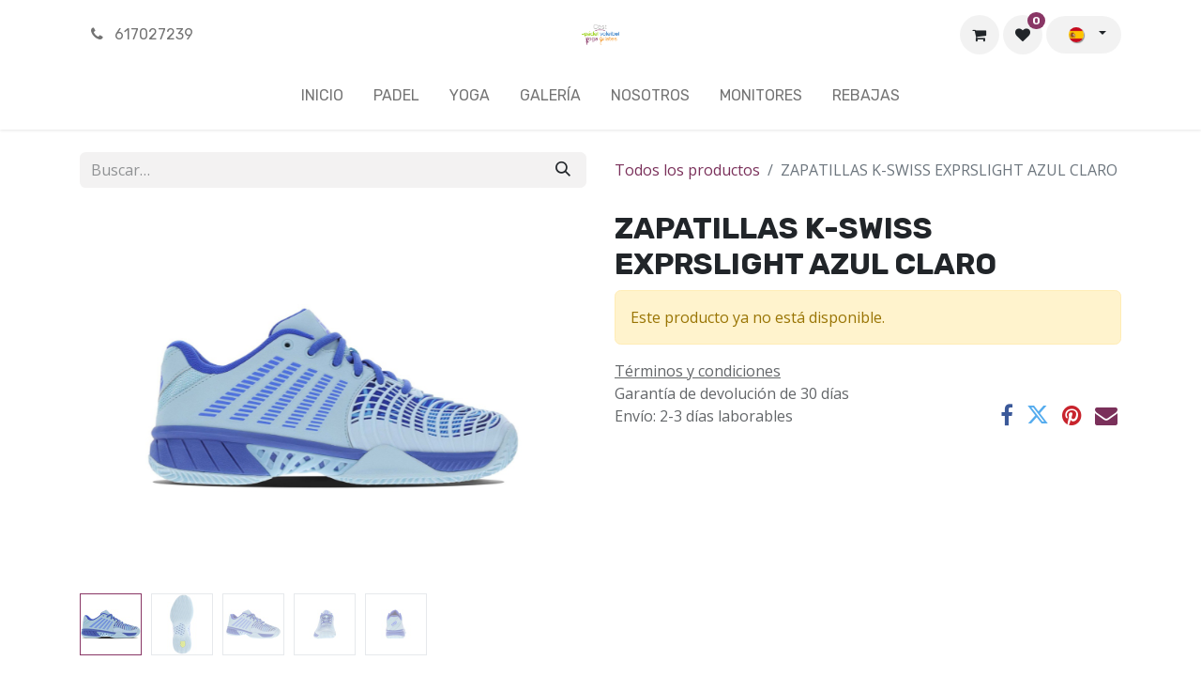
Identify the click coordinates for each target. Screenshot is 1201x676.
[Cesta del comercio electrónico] (979, 34)
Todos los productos (687, 170)
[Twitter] (1037, 415)
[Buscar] (563, 170)
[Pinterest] (1072, 415)
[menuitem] (322, 99)
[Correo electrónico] (1106, 415)
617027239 (140, 34)
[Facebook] (1006, 415)
